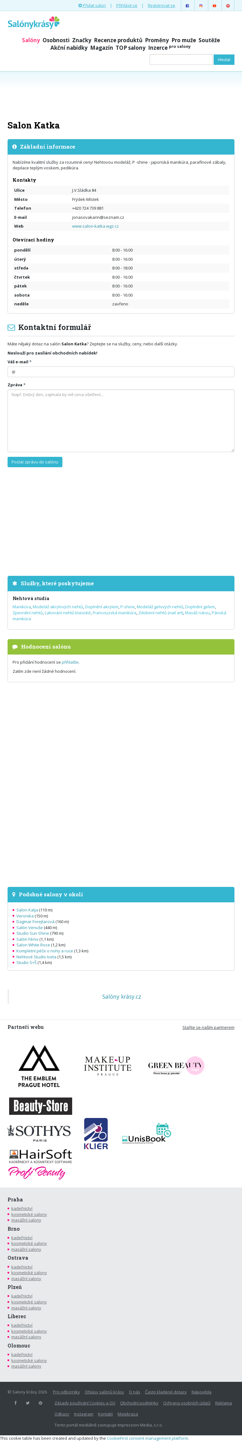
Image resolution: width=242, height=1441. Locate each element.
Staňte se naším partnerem (208, 1027)
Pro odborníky (66, 1392)
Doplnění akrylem (101, 607)
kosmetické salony (29, 1214)
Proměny (157, 40)
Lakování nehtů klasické (68, 613)
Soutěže (209, 40)
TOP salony (131, 47)
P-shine (127, 607)
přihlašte (70, 662)
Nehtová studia (31, 598)
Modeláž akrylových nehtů (58, 607)
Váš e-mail (18, 362)
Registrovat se (161, 5)
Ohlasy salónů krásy (104, 1392)
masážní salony (26, 1220)
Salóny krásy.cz (121, 996)
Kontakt (105, 1414)
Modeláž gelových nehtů (160, 607)
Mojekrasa (128, 1414)
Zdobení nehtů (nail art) (160, 613)
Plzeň (15, 1287)
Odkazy (62, 1414)
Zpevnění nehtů (28, 613)
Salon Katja (27, 910)
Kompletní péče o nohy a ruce (44, 951)
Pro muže (183, 40)
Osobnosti (56, 40)
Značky (81, 40)
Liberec (17, 1316)
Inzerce (169, 47)
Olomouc (19, 1345)
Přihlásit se (126, 5)
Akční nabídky (69, 47)
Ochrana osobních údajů (186, 1403)
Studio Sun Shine (32, 933)
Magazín (101, 47)
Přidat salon (92, 5)
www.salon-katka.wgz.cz (95, 226)
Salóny (31, 40)
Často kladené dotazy (166, 1392)
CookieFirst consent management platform (147, 1438)
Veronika (25, 916)
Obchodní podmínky (139, 1403)
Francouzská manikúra (114, 613)
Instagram (83, 1414)
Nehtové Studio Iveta (36, 957)
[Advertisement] (121, 95)
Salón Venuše (29, 927)
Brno (14, 1229)
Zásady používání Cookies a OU (85, 1403)
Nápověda (201, 1392)
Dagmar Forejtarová (35, 921)
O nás (134, 1392)
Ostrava (18, 1258)
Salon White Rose (33, 945)
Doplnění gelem (200, 607)
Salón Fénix (27, 939)
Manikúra (22, 607)
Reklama (223, 1403)
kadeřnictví (21, 1208)
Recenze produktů (118, 40)
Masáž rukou (197, 613)
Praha (15, 1199)
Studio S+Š (26, 962)
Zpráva (15, 385)
